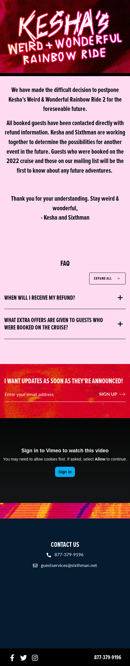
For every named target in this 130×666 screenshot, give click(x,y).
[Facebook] (12, 657)
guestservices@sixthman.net (69, 565)
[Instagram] (35, 657)
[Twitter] (23, 657)
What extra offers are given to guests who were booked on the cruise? (53, 323)
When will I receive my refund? (39, 297)
